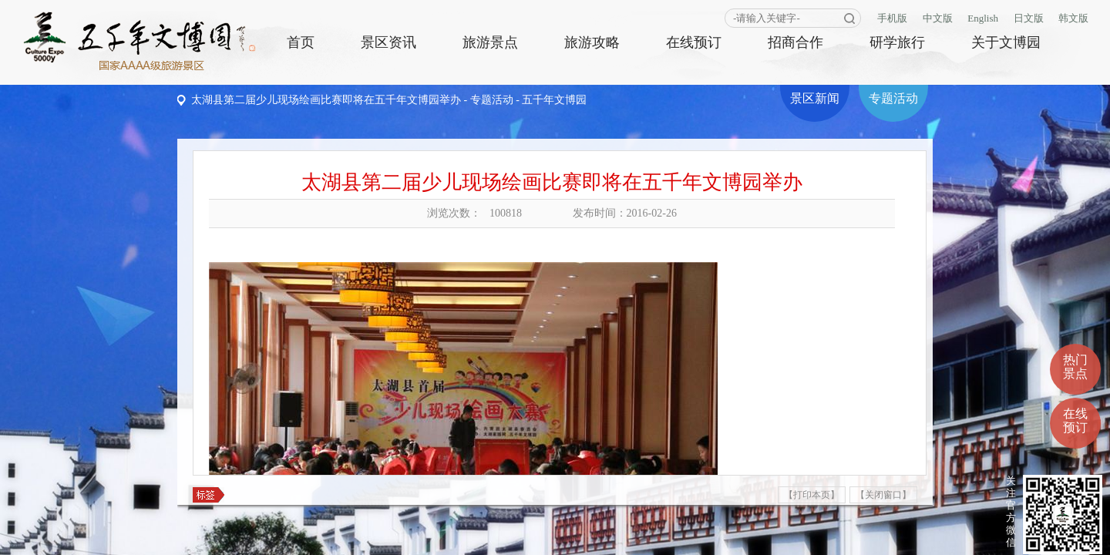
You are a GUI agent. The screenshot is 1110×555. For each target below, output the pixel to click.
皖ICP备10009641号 (840, 535)
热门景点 (1075, 320)
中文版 (938, 18)
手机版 (892, 18)
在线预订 (694, 42)
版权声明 (35, 535)
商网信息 (949, 535)
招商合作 (795, 42)
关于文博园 (1006, 42)
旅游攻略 (592, 42)
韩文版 (1073, 18)
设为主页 (81, 535)
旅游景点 (490, 42)
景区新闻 (814, 98)
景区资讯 (388, 42)
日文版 (1029, 18)
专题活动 (491, 100)
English (982, 18)
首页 (300, 42)
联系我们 (128, 535)
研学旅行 (897, 42)
